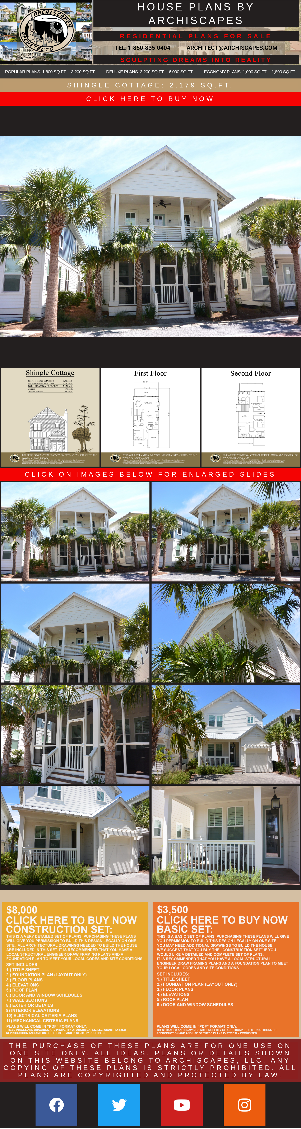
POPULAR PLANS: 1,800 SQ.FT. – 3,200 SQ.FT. (50, 71)
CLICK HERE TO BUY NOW (150, 99)
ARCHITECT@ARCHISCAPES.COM (231, 47)
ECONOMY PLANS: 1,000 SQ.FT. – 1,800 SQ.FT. (250, 71)
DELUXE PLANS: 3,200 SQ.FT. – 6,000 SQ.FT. (149, 71)
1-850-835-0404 (149, 47)
